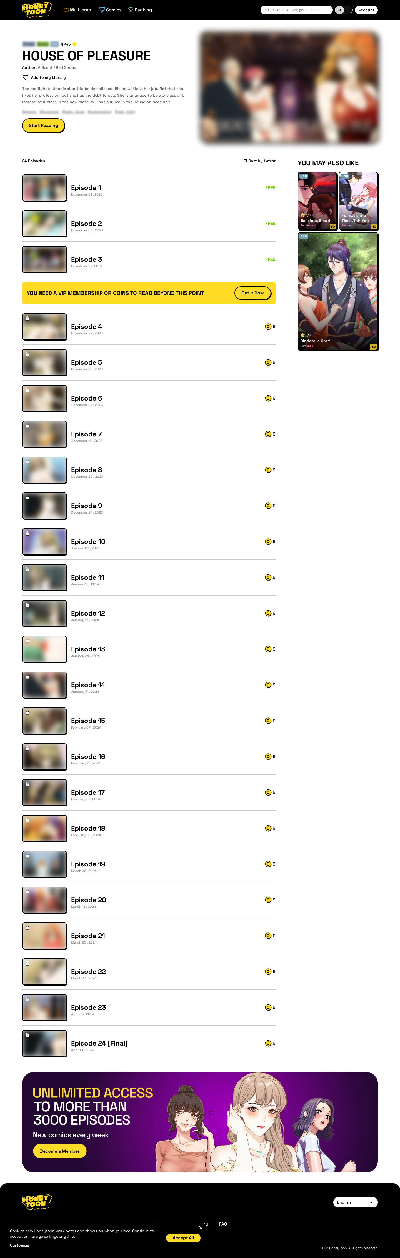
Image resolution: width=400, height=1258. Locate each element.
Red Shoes (66, 67)
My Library (78, 10)
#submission (100, 111)
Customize (19, 1245)
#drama (29, 111)
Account (366, 9)
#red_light (125, 111)
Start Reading (43, 125)
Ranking (140, 10)
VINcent (45, 67)
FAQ (223, 1224)
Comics (110, 10)
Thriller (28, 44)
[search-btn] (267, 9)
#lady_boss (73, 111)
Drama (43, 44)
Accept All (183, 1238)
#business (49, 111)
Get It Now (253, 293)
